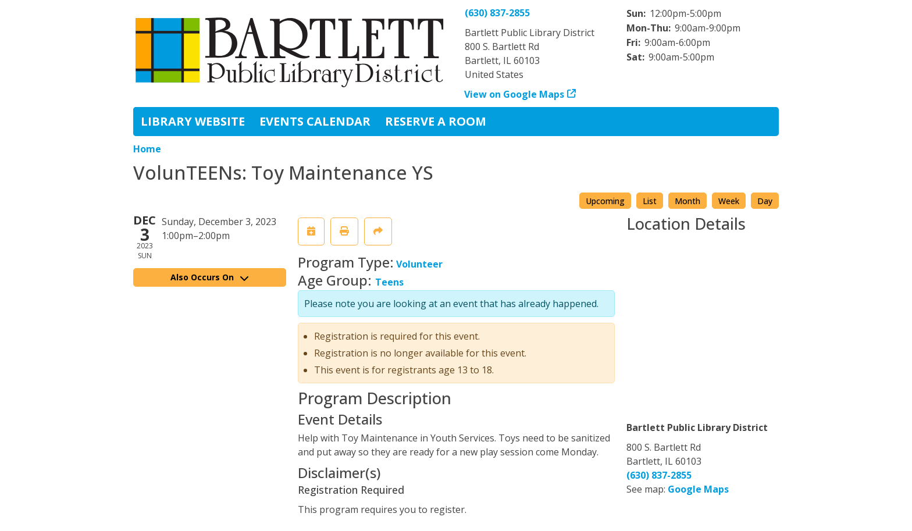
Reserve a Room (435, 121)
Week (728, 200)
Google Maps (698, 489)
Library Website (193, 121)
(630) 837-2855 (497, 12)
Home (147, 148)
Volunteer (419, 264)
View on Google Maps (514, 94)
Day (764, 200)
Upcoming (605, 200)
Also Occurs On (209, 277)
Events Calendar (314, 121)
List (650, 200)
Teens (389, 282)
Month (687, 200)
